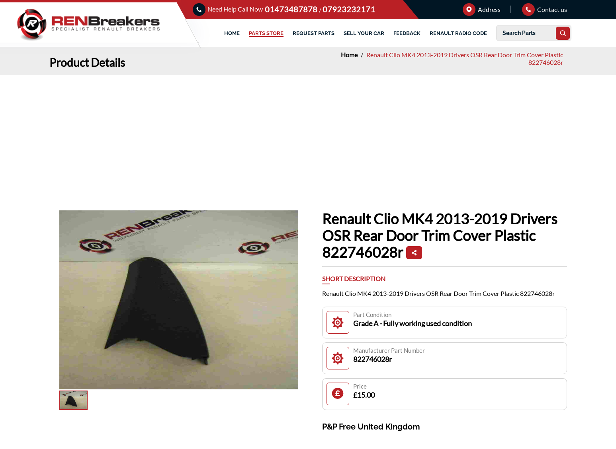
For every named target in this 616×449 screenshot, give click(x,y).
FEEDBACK (406, 33)
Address (482, 9)
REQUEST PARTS (313, 33)
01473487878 (292, 9)
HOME (232, 33)
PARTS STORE (266, 33)
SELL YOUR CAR (364, 33)
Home (350, 54)
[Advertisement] (308, 134)
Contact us (544, 9)
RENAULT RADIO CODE (458, 33)
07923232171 (349, 9)
